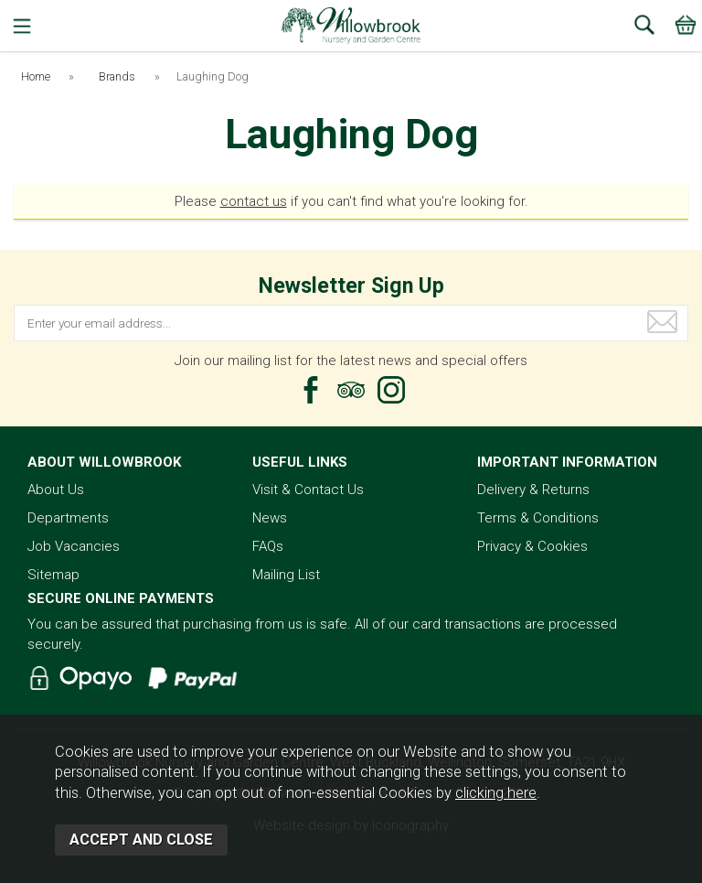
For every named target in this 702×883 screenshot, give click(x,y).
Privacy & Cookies (532, 546)
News (269, 518)
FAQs (267, 546)
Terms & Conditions (538, 518)
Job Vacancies (73, 546)
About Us (55, 489)
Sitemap (53, 574)
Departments (68, 518)
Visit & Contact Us (308, 489)
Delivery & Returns (533, 489)
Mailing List (286, 574)
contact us (253, 201)
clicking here (496, 793)
